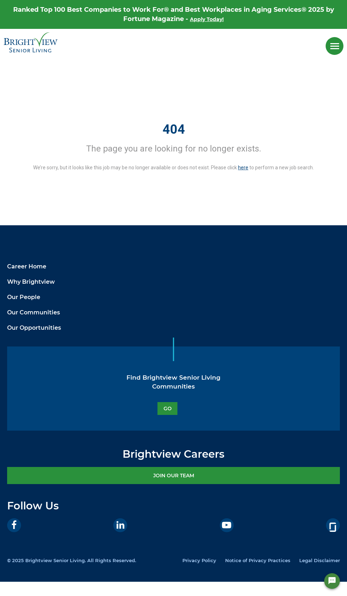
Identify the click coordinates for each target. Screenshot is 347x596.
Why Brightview (31, 281)
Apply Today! (207, 19)
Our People (23, 297)
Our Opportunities (34, 327)
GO (168, 408)
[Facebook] (14, 525)
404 (173, 129)
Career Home (26, 266)
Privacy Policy (199, 560)
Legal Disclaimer (319, 560)
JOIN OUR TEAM (173, 475)
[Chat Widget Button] (332, 581)
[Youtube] (227, 525)
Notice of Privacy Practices (257, 560)
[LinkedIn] (120, 525)
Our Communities (33, 312)
